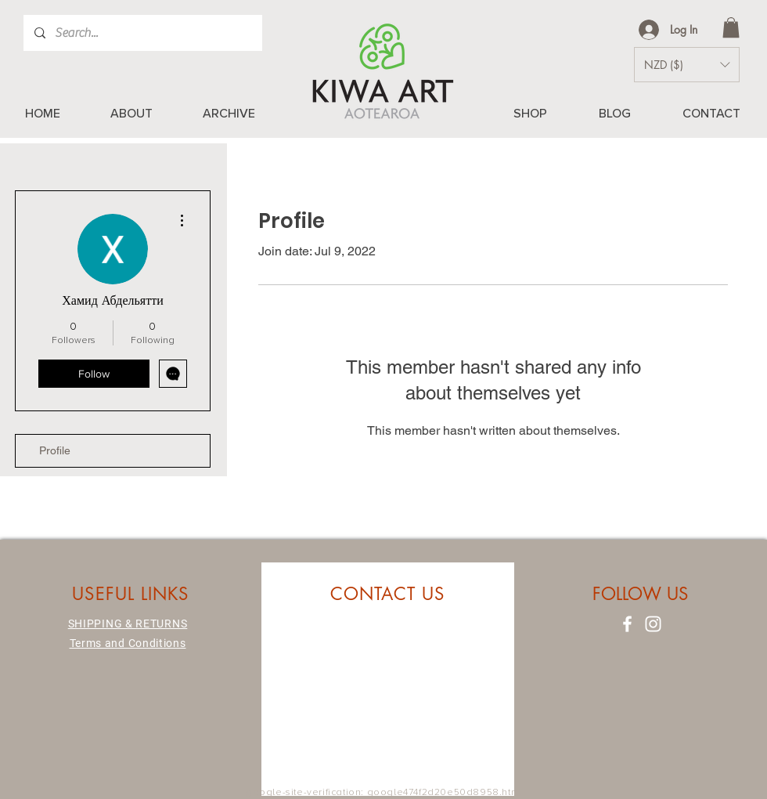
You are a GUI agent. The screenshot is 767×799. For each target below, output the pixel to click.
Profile (54, 450)
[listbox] (687, 64)
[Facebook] (627, 623)
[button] (731, 27)
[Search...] (142, 33)
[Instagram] (653, 623)
